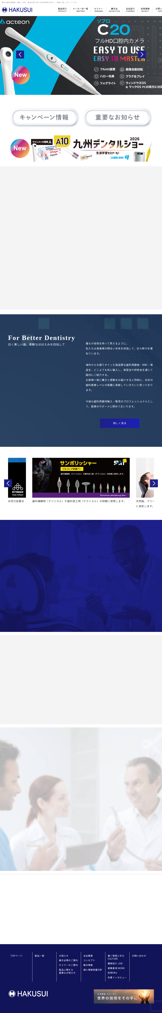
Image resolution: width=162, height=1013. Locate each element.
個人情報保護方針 (92, 970)
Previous (20, 54)
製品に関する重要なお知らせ (67, 971)
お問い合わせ (139, 956)
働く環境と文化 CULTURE (116, 957)
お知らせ (64, 956)
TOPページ (16, 956)
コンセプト (89, 960)
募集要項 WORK (116, 968)
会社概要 (88, 956)
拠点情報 (88, 965)
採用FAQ (112, 973)
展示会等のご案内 (68, 960)
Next (142, 54)
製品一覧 (39, 956)
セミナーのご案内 (68, 965)
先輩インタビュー (117, 977)
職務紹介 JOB (115, 963)
